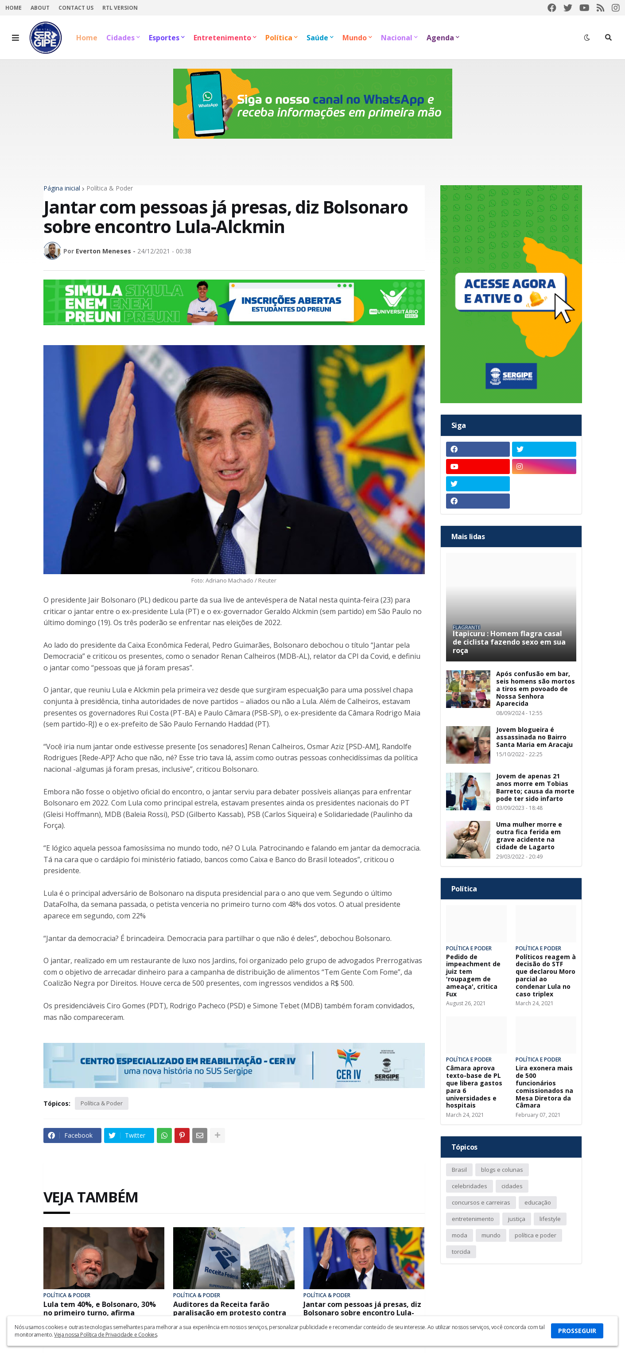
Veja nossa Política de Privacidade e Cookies (105, 1334)
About (40, 8)
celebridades (469, 1186)
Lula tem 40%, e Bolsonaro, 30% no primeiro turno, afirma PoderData (99, 1313)
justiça (516, 1219)
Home (13, 8)
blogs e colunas (502, 1170)
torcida (461, 1252)
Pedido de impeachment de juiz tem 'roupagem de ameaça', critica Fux (473, 975)
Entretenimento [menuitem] (222, 38)
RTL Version (120, 8)
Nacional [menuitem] (396, 38)
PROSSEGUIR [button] (577, 1330)
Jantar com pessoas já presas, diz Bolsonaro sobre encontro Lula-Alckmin (362, 1313)
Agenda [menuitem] (440, 38)
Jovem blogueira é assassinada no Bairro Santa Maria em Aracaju (534, 737)
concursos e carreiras (481, 1202)
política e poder (535, 1235)
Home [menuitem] (86, 38)
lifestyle (550, 1219)
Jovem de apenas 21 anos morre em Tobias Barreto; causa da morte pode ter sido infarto (535, 787)
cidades (512, 1186)
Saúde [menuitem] (317, 38)
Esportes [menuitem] (164, 38)
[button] (15, 37)
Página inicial (61, 188)
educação (537, 1202)
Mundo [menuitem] (354, 38)
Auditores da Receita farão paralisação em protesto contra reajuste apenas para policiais (229, 1313)
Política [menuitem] (278, 38)
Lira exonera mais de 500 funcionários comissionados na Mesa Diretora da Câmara (544, 1087)
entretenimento (473, 1219)
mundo (491, 1235)
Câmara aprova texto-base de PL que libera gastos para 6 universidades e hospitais (474, 1087)
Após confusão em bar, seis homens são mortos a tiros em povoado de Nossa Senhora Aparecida (535, 689)
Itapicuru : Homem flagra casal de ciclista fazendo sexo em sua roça (509, 642)
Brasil (459, 1170)
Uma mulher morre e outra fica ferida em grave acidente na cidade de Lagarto (529, 836)
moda (459, 1235)
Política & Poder (109, 188)
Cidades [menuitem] (120, 38)
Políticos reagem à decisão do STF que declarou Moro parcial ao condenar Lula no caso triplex (546, 975)
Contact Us (75, 8)
